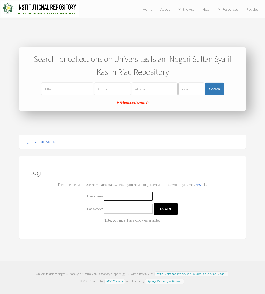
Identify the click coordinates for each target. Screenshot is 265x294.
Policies (252, 9)
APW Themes (114, 281)
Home (147, 9)
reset (199, 184)
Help (206, 9)
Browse (188, 9)
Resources (230, 9)
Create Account (47, 141)
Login (27, 141)
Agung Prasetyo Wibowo (164, 281)
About (165, 9)
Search (214, 89)
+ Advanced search (132, 102)
